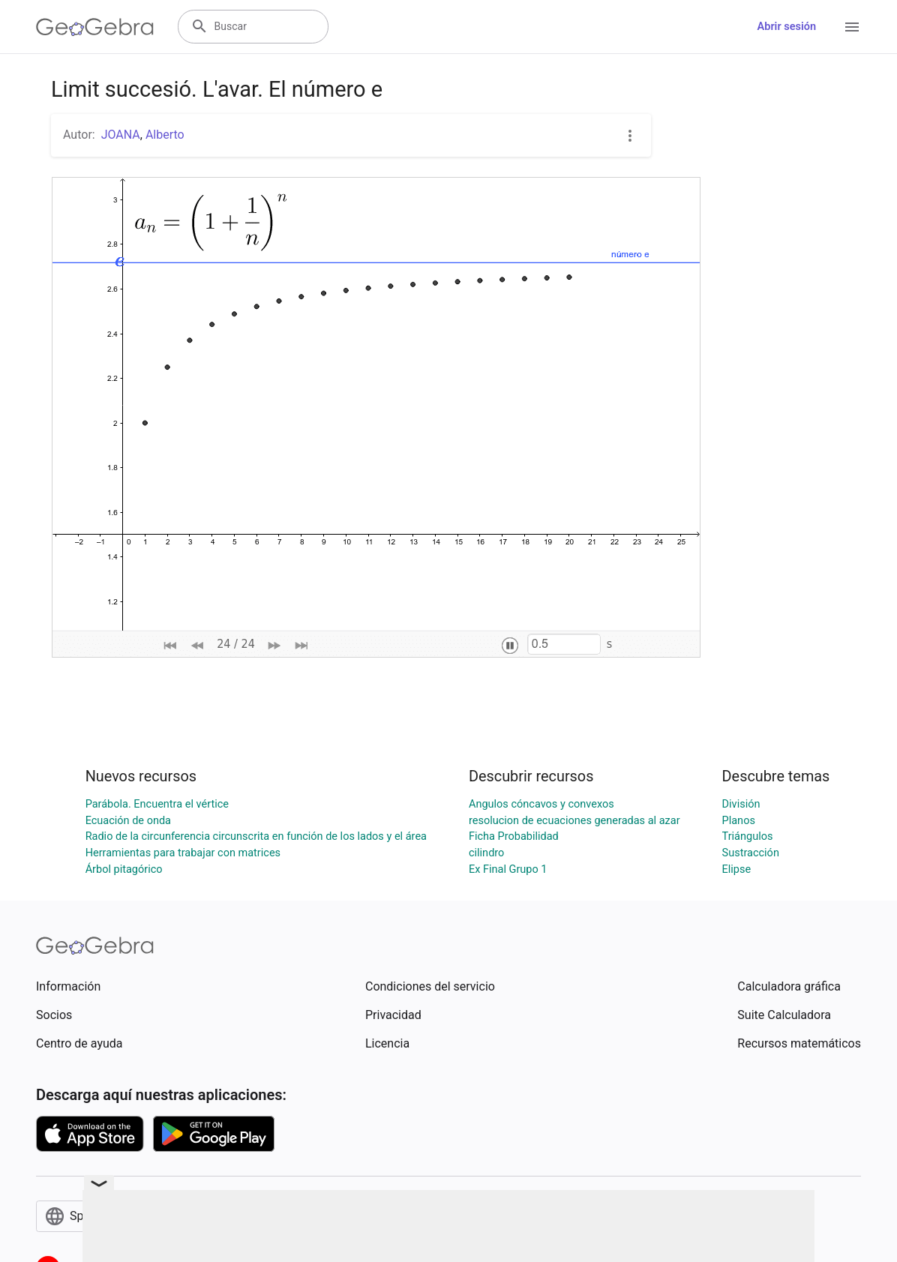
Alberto (165, 134)
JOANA (120, 134)
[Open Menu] (852, 27)
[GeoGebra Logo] (95, 27)
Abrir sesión (787, 26)
